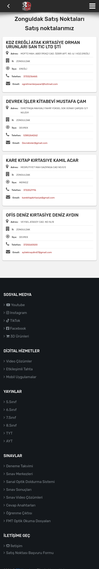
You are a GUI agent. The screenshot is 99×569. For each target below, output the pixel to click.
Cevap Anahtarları (20, 505)
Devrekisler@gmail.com (34, 143)
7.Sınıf (11, 417)
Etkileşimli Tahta (19, 369)
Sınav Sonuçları (18, 489)
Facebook (16, 328)
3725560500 (30, 244)
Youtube (15, 305)
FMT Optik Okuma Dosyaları (28, 521)
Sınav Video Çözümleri (24, 497)
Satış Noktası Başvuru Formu (30, 553)
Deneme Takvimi (19, 466)
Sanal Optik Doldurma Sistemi (30, 482)
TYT (9, 433)
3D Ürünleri (17, 336)
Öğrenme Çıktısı (19, 513)
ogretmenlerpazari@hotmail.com (40, 84)
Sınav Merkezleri (19, 474)
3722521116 (29, 190)
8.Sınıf (11, 425)
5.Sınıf (11, 402)
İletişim (14, 546)
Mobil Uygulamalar (21, 377)
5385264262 (30, 135)
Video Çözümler (19, 361)
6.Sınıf (11, 410)
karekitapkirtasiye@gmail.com (38, 197)
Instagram (16, 313)
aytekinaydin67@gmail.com (37, 252)
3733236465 (30, 76)
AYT (9, 441)
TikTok (13, 320)
